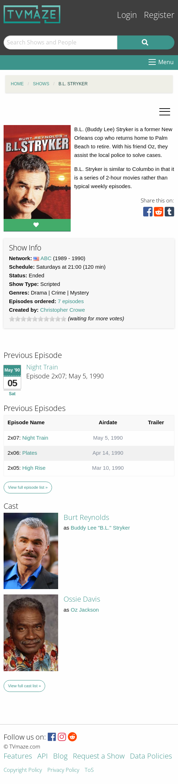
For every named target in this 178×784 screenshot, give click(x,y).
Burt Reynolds (86, 517)
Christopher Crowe (62, 310)
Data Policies (151, 756)
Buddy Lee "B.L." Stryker (100, 528)
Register (159, 14)
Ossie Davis (82, 599)
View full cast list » (24, 686)
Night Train (42, 367)
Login (127, 14)
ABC (46, 258)
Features (18, 756)
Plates (29, 453)
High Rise (34, 468)
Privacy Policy (63, 770)
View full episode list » (27, 487)
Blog (60, 756)
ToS (89, 770)
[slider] (37, 319)
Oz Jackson (85, 610)
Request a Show (99, 756)
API (42, 756)
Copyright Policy (23, 770)
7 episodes (71, 301)
